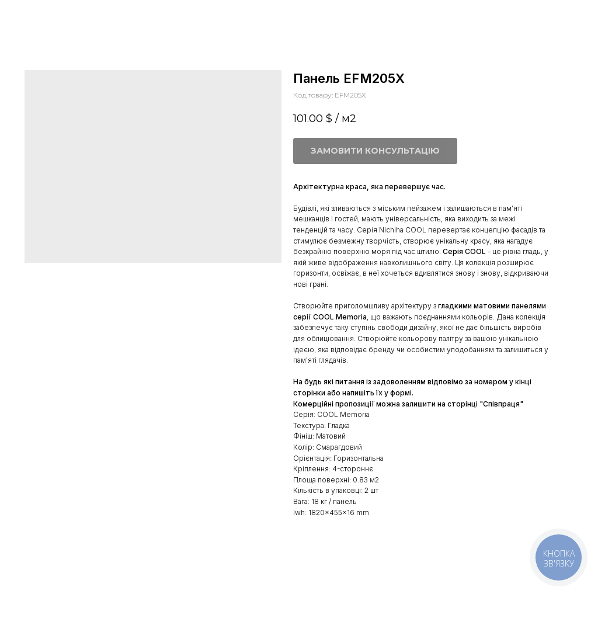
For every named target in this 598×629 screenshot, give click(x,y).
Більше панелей (50, 16)
